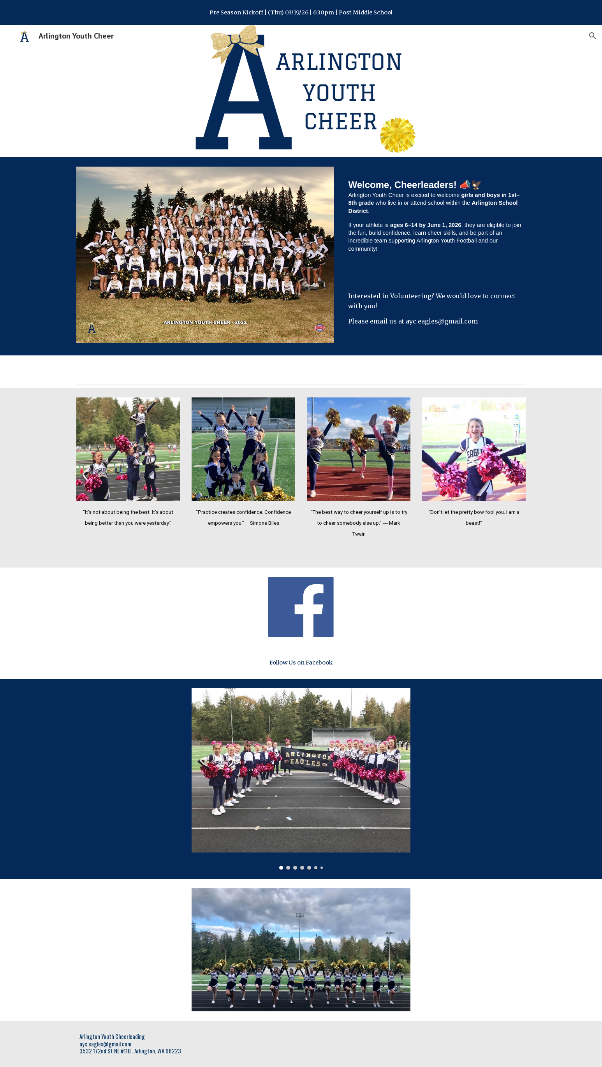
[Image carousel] (301, 779)
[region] (301, 12)
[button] (592, 35)
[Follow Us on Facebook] (301, 662)
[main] (435, 226)
